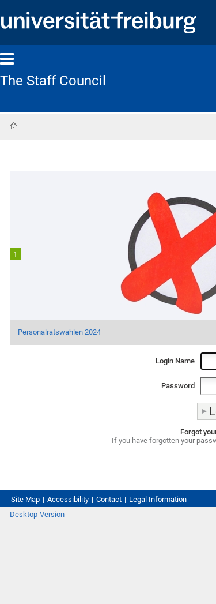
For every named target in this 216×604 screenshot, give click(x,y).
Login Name (175, 361)
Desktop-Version (37, 514)
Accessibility (68, 499)
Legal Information (158, 499)
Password (178, 385)
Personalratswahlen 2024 (59, 332)
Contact (109, 499)
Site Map (25, 499)
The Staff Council (53, 81)
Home (13, 126)
